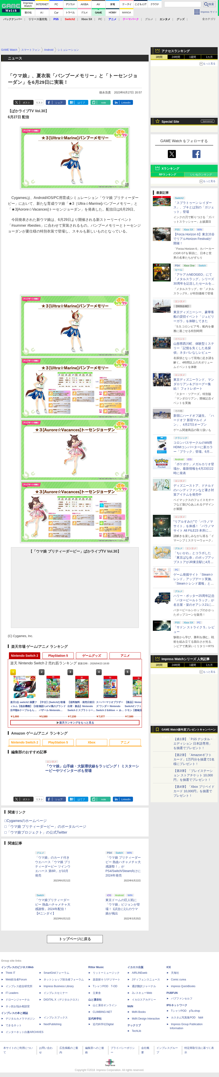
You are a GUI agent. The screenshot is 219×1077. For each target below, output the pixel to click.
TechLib (136, 1031)
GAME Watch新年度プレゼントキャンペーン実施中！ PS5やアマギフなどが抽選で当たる (189, 730)
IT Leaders (12, 993)
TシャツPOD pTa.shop (185, 1010)
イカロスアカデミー (144, 999)
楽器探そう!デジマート (106, 979)
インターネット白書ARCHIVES (24, 1032)
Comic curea (178, 979)
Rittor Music (96, 967)
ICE (168, 967)
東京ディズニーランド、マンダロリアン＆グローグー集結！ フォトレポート (193, 384)
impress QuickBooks (183, 986)
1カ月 (209, 57)
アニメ (125, 655)
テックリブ (134, 1025)
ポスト (26, 102)
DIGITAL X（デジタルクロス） (62, 999)
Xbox (91, 742)
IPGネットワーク (176, 1005)
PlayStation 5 (58, 655)
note (103, 102)
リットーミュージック (106, 972)
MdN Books (139, 1012)
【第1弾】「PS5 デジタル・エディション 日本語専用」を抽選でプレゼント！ (193, 743)
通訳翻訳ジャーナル (144, 986)
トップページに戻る (75, 939)
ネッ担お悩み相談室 (18, 1006)
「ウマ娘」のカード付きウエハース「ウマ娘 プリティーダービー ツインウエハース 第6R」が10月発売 (52, 866)
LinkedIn (126, 102)
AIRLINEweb (139, 972)
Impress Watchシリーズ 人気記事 (186, 659)
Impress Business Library (59, 986)
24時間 (176, 57)
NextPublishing (52, 1024)
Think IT (10, 972)
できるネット (14, 1025)
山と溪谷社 (95, 999)
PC (100, 19)
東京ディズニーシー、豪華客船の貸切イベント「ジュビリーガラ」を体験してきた (193, 316)
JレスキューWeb (142, 993)
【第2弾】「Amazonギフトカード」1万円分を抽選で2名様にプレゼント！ (194, 759)
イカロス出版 (135, 967)
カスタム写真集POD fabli (187, 1017)
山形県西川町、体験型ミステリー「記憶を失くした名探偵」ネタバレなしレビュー (193, 348)
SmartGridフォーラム (56, 972)
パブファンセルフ (181, 998)
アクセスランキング (176, 51)
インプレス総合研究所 (19, 986)
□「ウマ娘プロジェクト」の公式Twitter (35, 832)
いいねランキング (201, 174)
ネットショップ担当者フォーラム (64, 979)
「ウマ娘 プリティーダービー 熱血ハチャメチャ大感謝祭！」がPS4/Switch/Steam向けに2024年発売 (123, 866)
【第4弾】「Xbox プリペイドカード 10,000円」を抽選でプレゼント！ (194, 791)
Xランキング (170, 168)
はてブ (81, 102)
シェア (59, 102)
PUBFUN (172, 993)
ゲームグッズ (91, 655)
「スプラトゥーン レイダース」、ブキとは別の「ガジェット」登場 (193, 207)
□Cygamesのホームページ (25, 821)
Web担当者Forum (16, 979)
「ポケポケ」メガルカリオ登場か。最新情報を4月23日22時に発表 (193, 468)
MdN (130, 1006)
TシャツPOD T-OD (105, 986)
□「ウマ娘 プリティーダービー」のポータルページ (45, 826)
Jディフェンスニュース (146, 979)
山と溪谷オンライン (105, 1005)
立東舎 (97, 993)
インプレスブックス (56, 1017)
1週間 (192, 57)
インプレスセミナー (56, 993)
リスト (39, 102)
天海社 (175, 972)
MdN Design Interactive (146, 1018)
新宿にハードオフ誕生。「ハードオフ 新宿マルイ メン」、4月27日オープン (193, 420)
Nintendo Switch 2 (24, 655)
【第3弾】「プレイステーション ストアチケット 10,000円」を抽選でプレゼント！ (193, 775)
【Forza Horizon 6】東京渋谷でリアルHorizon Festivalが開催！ (194, 238)
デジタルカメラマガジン (20, 1018)
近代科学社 (95, 1018)
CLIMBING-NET (102, 1012)
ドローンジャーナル (18, 999)
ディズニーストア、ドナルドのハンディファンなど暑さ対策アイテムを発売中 (193, 490)
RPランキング (167, 174)
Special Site (170, 121)
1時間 (159, 57)
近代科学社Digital (103, 1024)
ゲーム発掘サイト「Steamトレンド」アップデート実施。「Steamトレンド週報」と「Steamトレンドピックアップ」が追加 (193, 583)
